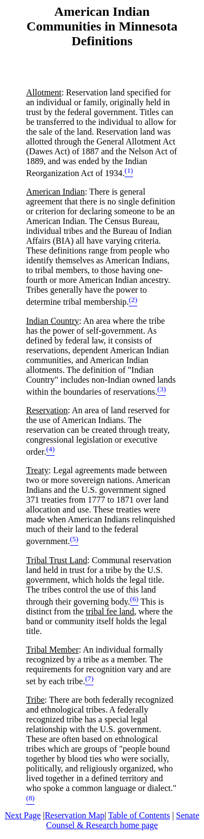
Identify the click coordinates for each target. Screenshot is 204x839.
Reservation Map (74, 815)
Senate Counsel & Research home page (122, 820)
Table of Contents (139, 815)
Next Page (23, 815)
